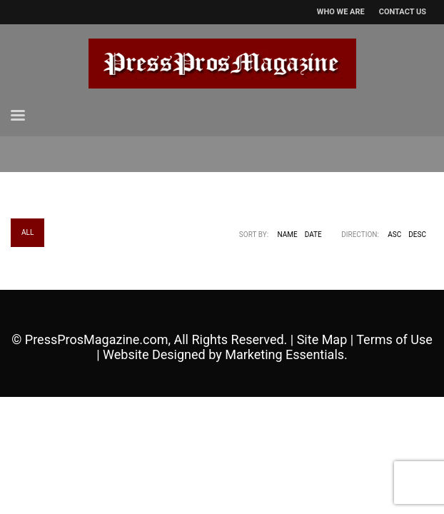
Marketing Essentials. (286, 354)
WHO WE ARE (341, 11)
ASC (394, 234)
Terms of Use (394, 339)
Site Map (322, 339)
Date (313, 234)
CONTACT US (402, 11)
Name (288, 234)
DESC (417, 234)
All (27, 232)
